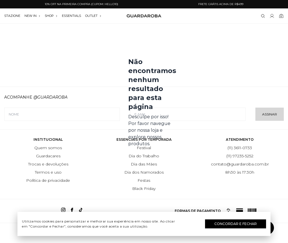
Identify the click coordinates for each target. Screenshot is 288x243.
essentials (71, 16)
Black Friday (144, 188)
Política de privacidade (48, 180)
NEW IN (32, 16)
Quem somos (48, 148)
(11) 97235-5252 (239, 156)
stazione (12, 16)
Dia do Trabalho (144, 156)
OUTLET (93, 16)
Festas (144, 180)
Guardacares (48, 156)
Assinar (269, 114)
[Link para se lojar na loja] (271, 16)
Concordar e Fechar (235, 224)
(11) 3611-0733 (240, 148)
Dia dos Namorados (144, 172)
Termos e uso (48, 172)
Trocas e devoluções (48, 164)
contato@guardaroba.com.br (240, 164)
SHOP (51, 16)
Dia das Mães (144, 164)
